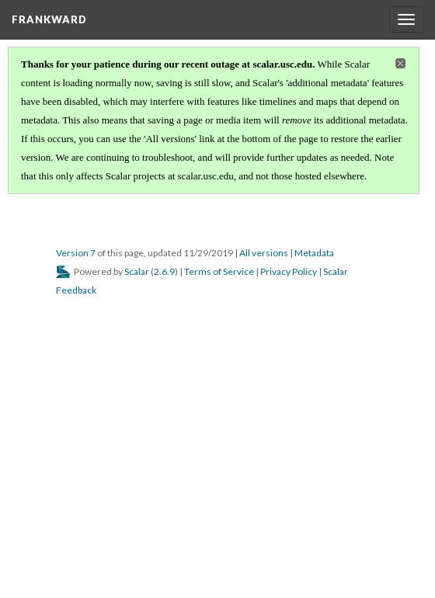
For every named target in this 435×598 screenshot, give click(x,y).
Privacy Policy (288, 271)
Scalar (136, 271)
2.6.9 (164, 271)
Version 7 (76, 253)
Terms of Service (219, 271)
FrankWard (49, 19)
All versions (263, 253)
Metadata (314, 253)
